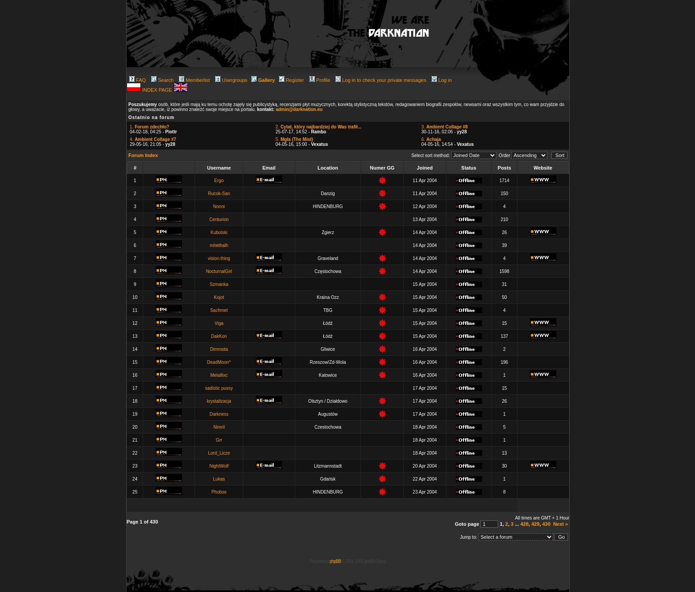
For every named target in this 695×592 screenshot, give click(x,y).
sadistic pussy (219, 388)
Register (291, 80)
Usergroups (231, 80)
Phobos (219, 492)
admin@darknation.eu (298, 109)
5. (294, 139)
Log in (442, 80)
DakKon (219, 336)
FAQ (137, 80)
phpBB (335, 561)
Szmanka (219, 284)
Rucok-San (219, 193)
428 (524, 524)
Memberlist (194, 80)
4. (153, 139)
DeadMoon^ (219, 362)
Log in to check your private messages (380, 80)
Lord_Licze (219, 453)
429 (535, 524)
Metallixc (219, 375)
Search (162, 80)
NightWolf (219, 466)
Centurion (219, 219)
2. (318, 126)
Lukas (219, 479)
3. (444, 126)
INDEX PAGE (157, 90)
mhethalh (219, 245)
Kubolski (219, 232)
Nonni (219, 206)
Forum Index (143, 155)
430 (546, 524)
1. (149, 126)
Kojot (219, 297)
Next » (560, 524)
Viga (219, 323)
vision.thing (219, 258)
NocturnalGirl (219, 271)
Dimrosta (219, 349)
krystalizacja (219, 401)
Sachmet (219, 310)
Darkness (219, 414)
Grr (219, 440)
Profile (319, 80)
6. (431, 139)
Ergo (219, 180)
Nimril (219, 427)
